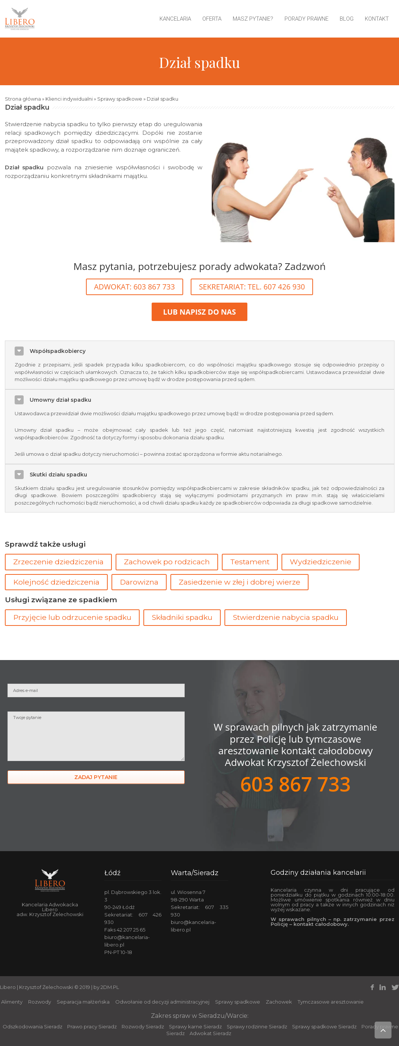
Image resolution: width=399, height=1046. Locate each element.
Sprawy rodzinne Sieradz (257, 1026)
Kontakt (377, 18)
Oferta (211, 18)
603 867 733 (295, 783)
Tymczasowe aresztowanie (331, 1002)
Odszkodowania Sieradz (32, 1026)
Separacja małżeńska (83, 1002)
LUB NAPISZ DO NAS (199, 312)
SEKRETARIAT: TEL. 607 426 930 (252, 287)
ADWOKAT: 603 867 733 (134, 287)
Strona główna (23, 99)
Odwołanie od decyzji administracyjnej (162, 1002)
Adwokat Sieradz (210, 1033)
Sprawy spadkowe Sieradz (324, 1026)
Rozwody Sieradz (143, 1026)
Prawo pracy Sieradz (92, 1026)
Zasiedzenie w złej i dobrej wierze (239, 581)
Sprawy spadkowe (119, 99)
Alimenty (12, 1002)
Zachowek (279, 1002)
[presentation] (65, 817)
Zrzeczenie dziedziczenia (58, 561)
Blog (347, 18)
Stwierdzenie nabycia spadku (286, 617)
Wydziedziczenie (320, 561)
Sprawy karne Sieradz (195, 1026)
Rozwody (39, 1002)
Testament (250, 561)
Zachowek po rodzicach (167, 561)
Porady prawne (306, 18)
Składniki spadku (182, 617)
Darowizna (139, 581)
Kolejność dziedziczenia (56, 581)
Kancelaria (175, 18)
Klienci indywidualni (69, 99)
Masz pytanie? (253, 18)
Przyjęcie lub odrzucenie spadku (72, 617)
